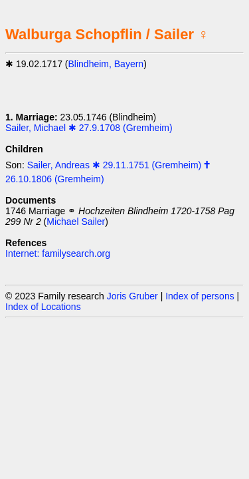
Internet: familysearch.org (57, 253)
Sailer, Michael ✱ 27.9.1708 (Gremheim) (89, 127)
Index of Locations (43, 306)
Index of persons (199, 296)
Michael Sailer (75, 221)
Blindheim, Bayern (106, 64)
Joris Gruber (132, 296)
